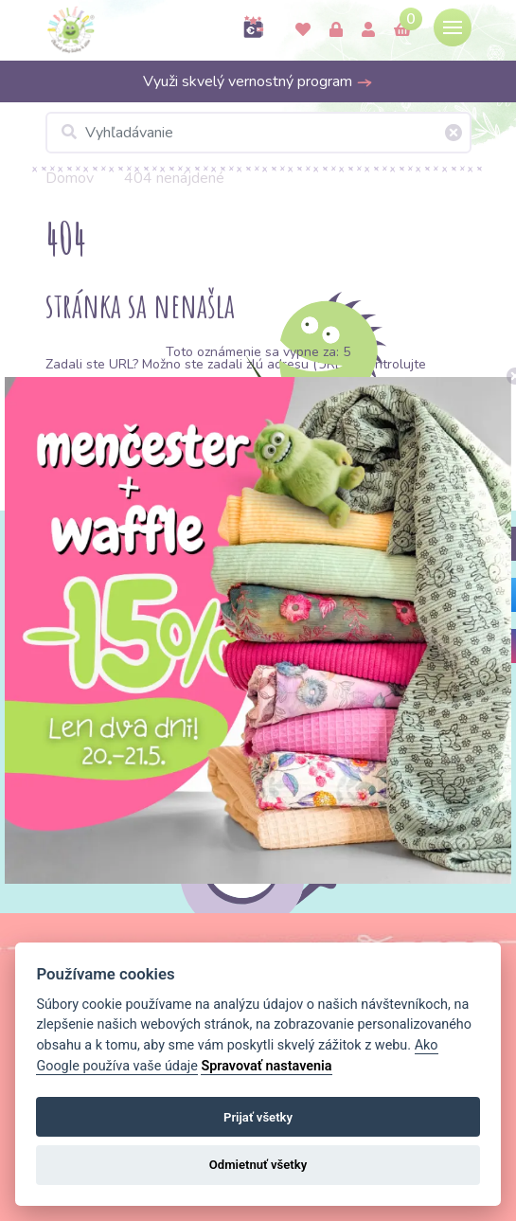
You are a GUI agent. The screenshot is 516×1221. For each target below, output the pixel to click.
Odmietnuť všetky (258, 1165)
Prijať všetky (258, 1117)
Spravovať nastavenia (266, 1066)
